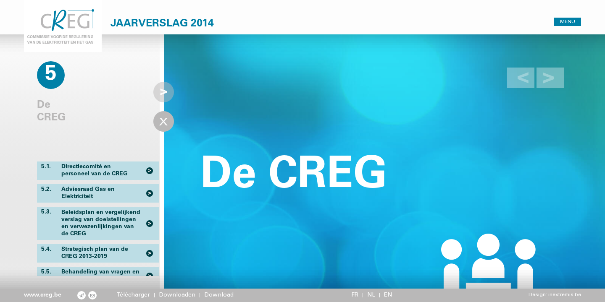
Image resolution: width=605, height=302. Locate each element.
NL (371, 295)
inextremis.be (564, 294)
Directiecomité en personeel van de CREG (84, 170)
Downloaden (177, 295)
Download (219, 295)
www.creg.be (42, 295)
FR (354, 295)
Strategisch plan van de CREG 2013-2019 (84, 253)
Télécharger (133, 295)
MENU (567, 21)
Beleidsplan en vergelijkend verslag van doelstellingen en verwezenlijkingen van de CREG (90, 223)
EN (388, 295)
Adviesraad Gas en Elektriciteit (78, 193)
